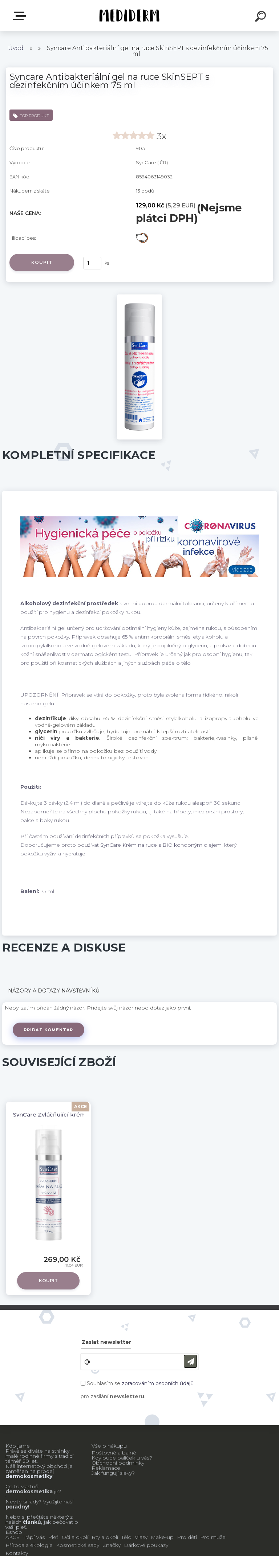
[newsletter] (190, 1361)
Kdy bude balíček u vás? (122, 1457)
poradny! (17, 1506)
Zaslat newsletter (106, 1342)
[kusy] (92, 263)
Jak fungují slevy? (113, 1472)
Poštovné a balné (114, 1452)
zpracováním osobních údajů (158, 1383)
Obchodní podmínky (118, 1462)
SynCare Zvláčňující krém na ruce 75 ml (69, 1115)
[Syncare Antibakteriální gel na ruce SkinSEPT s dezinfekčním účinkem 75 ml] (139, 297)
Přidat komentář (48, 1029)
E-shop (21, 16)
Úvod (16, 48)
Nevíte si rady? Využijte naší (39, 1501)
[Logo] (129, 15)
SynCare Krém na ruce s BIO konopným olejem (161, 845)
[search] (261, 17)
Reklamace (106, 1467)
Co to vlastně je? (33, 1489)
